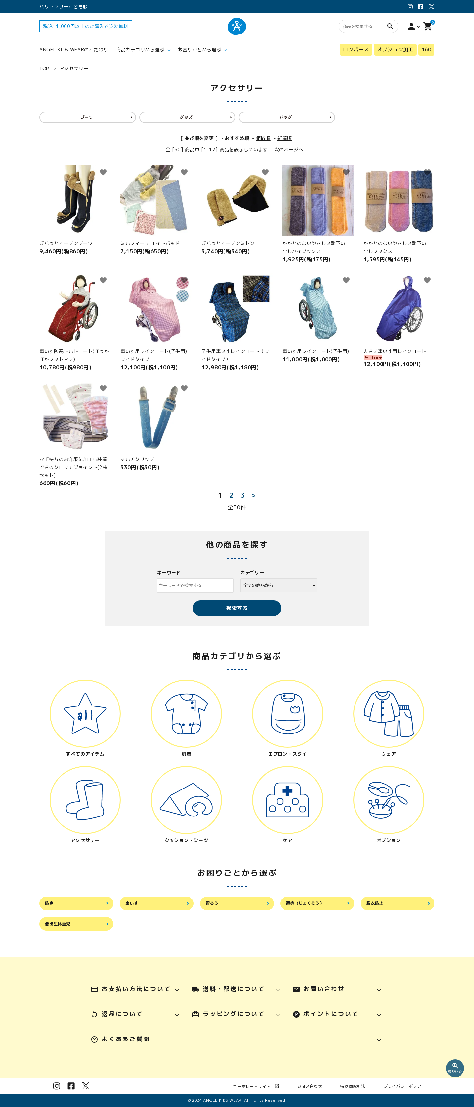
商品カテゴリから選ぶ (140, 49)
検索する (237, 608)
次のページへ (289, 149)
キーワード (169, 572)
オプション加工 (395, 49)
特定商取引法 (366, 1086)
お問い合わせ (331, 1086)
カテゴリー (252, 572)
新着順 (284, 138)
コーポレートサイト (286, 1086)
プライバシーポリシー (409, 1086)
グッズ (186, 117)
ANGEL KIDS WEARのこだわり (74, 49)
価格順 (263, 138)
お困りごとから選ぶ (199, 49)
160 (426, 49)
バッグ (286, 117)
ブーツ (87, 117)
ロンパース (356, 49)
